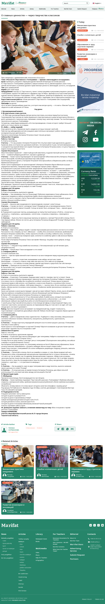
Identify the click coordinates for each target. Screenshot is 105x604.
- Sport (4, 546)
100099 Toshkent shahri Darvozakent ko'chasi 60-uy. (95, 546)
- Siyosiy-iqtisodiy (7, 543)
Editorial (3, 9)
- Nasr (21, 549)
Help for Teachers (41, 558)
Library (32, 9)
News (13, 9)
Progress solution (18, 600)
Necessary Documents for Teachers (61, 539)
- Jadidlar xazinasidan (25, 567)
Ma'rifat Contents (58, 547)
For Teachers (55, 9)
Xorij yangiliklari (6, 554)
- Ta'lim (4, 541)
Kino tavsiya (22, 591)
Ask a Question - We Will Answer (60, 543)
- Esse (20, 544)
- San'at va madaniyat (8, 548)
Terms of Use (99, 599)
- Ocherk (21, 547)
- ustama (21, 557)
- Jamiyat (4, 551)
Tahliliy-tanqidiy (23, 539)
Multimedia (42, 9)
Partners (74, 559)
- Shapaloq (22, 570)
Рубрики (98, 9)
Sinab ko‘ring (22, 577)
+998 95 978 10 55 (94, 539)
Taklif (20, 580)
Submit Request (82, 9)
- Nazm (21, 552)
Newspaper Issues (41, 539)
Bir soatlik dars (23, 573)
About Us (73, 538)
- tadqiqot (22, 560)
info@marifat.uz (94, 542)
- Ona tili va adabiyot (25, 554)
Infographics (40, 560)
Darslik (20, 587)
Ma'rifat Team (74, 541)
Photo (37, 555)
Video (37, 552)
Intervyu (21, 584)
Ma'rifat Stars (68, 9)
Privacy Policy (87, 599)
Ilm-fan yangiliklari (7, 558)
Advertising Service (75, 549)
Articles (22, 9)
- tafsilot (21, 562)
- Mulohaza (22, 565)
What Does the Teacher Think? (60, 550)
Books (37, 541)
